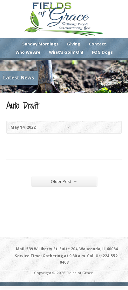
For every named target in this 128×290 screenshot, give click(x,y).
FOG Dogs (102, 52)
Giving (73, 44)
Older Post (64, 181)
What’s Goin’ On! (66, 52)
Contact (97, 44)
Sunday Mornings (40, 44)
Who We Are (28, 52)
